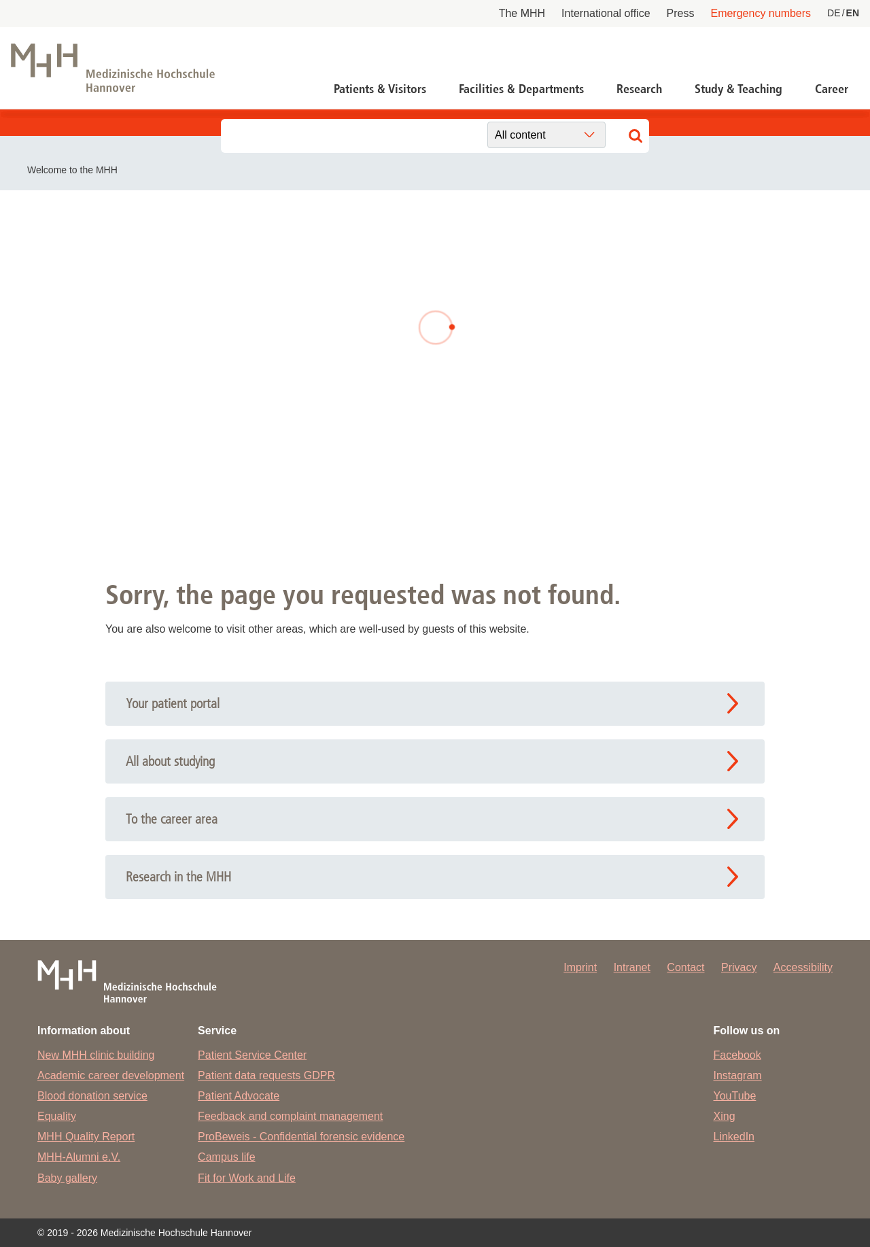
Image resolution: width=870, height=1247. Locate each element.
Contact (685, 967)
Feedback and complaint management (290, 1116)
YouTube (735, 1096)
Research (639, 89)
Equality (56, 1116)
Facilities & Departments (521, 89)
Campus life (226, 1157)
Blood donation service (92, 1096)
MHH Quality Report (86, 1136)
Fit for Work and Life (247, 1178)
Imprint (580, 967)
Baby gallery (67, 1178)
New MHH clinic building (96, 1055)
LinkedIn (734, 1136)
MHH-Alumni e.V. (78, 1157)
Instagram (738, 1075)
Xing (724, 1116)
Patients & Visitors (380, 89)
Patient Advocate (238, 1096)
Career (831, 89)
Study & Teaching (738, 89)
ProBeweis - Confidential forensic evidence (301, 1136)
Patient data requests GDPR (266, 1075)
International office (605, 13)
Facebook (737, 1055)
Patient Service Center (252, 1055)
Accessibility (803, 967)
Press (681, 13)
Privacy (738, 967)
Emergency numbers (760, 13)
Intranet (632, 967)
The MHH (522, 13)
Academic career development (110, 1075)
